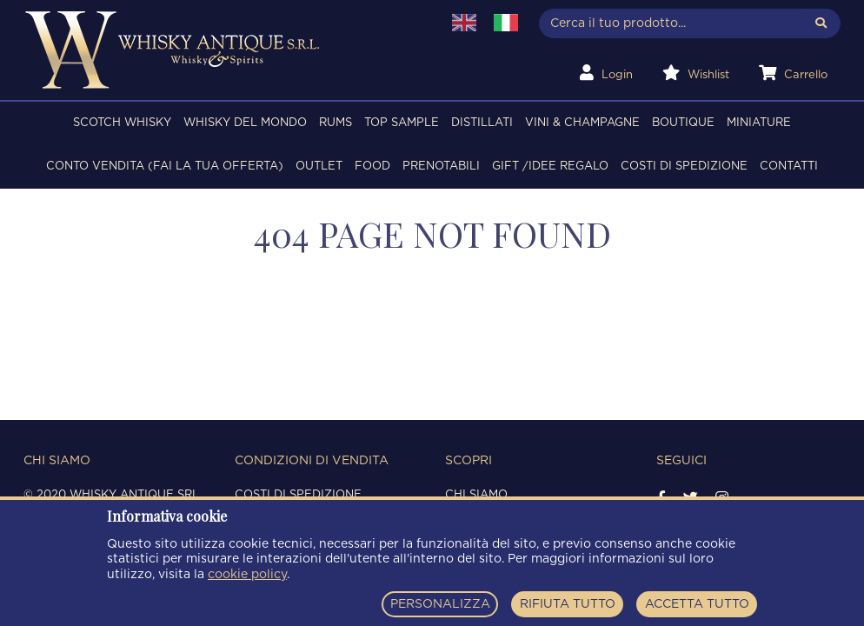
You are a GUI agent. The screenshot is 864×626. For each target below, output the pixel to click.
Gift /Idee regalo (550, 166)
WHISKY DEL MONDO (245, 123)
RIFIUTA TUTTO (567, 604)
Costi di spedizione (684, 166)
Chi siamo (476, 495)
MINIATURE (759, 123)
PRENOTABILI (441, 166)
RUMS (335, 123)
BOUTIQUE (683, 123)
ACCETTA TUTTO (697, 604)
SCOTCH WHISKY (122, 123)
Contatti (789, 166)
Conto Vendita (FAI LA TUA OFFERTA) (164, 166)
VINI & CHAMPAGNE (582, 123)
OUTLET (319, 166)
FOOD (372, 166)
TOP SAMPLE (401, 123)
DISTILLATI (482, 123)
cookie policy (247, 575)
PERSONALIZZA (440, 604)
